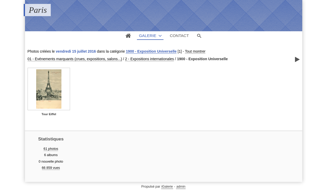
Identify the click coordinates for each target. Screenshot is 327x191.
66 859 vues (51, 168)
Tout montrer (195, 51)
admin (180, 186)
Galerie (147, 35)
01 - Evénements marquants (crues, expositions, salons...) (75, 59)
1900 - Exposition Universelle (151, 51)
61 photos (50, 149)
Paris (38, 10)
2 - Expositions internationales (149, 59)
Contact (179, 35)
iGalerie (167, 186)
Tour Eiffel (48, 114)
